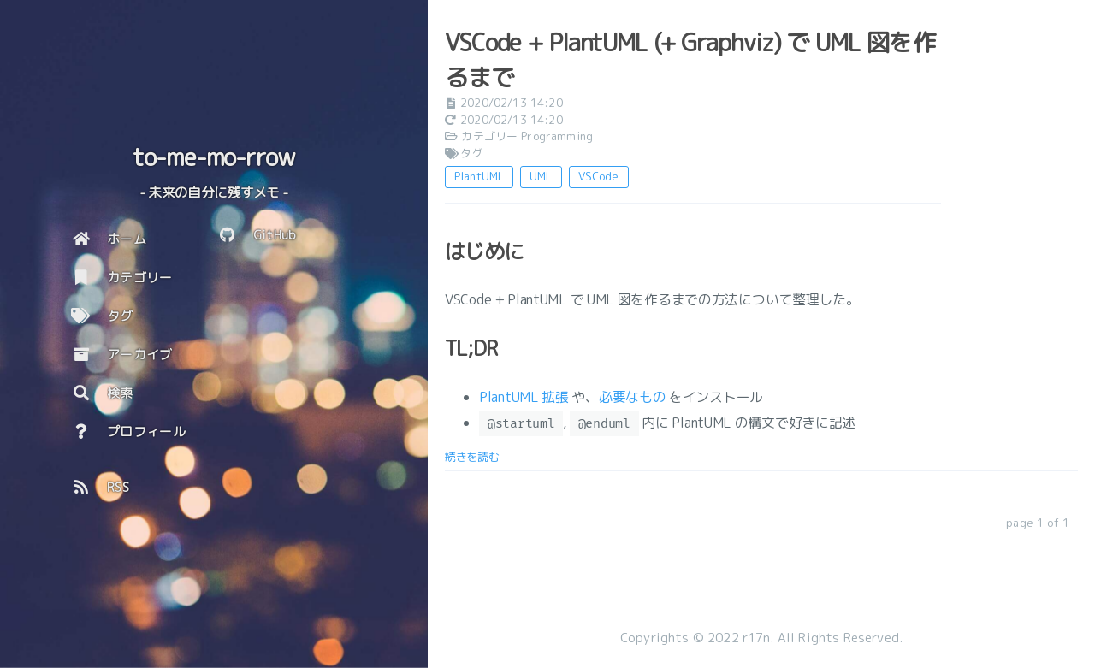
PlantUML (479, 176)
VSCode (598, 176)
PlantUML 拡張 (524, 396)
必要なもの (632, 396)
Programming (557, 136)
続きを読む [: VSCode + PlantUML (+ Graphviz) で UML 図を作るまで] (472, 456)
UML (541, 176)
